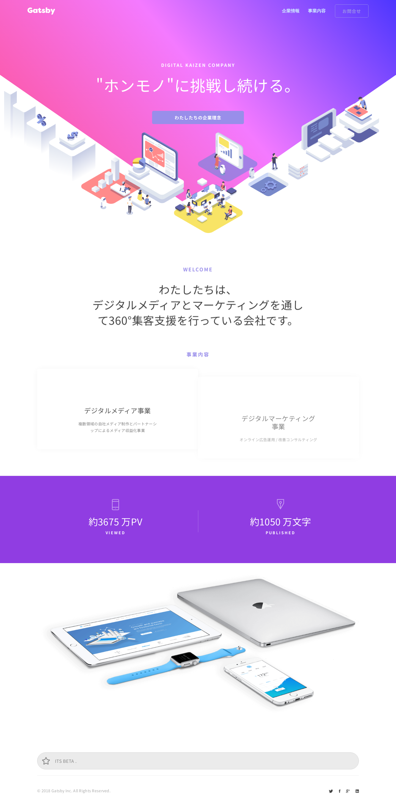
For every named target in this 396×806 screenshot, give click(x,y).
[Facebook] (340, 791)
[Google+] (348, 791)
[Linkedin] (357, 791)
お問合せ (351, 11)
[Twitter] (331, 791)
